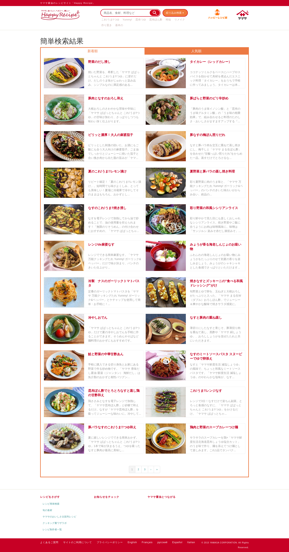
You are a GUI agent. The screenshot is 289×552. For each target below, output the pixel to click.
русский (162, 542)
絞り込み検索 (174, 12)
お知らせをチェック (106, 496)
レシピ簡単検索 (51, 503)
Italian (191, 542)
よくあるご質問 (49, 542)
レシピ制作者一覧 (52, 529)
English (132, 542)
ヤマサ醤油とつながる (162, 496)
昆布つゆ (140, 19)
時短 (168, 19)
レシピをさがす (50, 496)
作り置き (106, 25)
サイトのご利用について (77, 542)
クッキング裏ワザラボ (55, 523)
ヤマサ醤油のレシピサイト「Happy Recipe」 (67, 3)
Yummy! (127, 19)
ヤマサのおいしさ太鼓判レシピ (59, 516)
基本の (119, 25)
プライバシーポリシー (110, 542)
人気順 (196, 51)
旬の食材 (47, 510)
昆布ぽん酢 (155, 19)
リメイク (179, 19)
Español (177, 542)
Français (147, 542)
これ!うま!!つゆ (110, 19)
